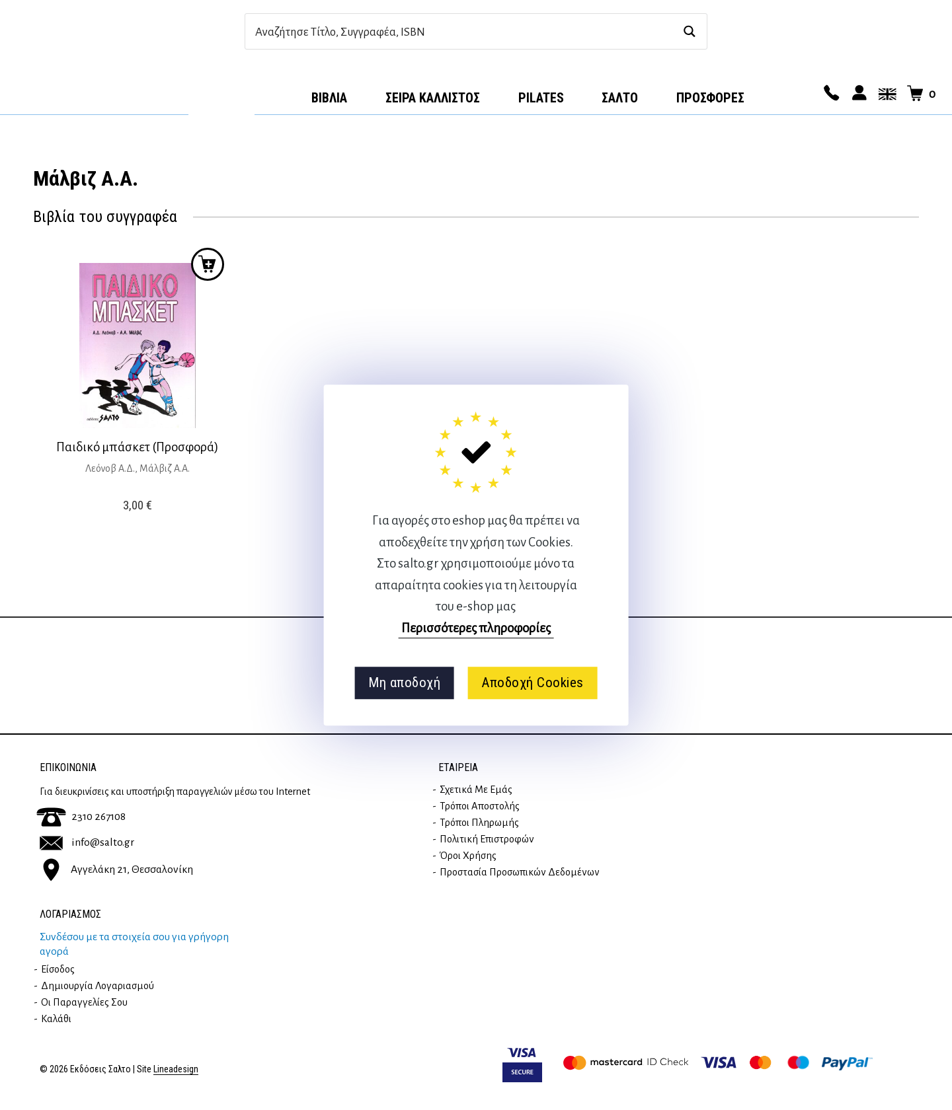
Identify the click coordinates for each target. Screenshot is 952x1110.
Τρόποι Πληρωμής (479, 822)
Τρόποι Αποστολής (480, 806)
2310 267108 (81, 817)
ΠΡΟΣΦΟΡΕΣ (710, 98)
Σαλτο (620, 98)
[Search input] (461, 31)
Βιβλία (329, 98)
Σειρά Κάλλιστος (432, 98)
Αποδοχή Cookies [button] (532, 682)
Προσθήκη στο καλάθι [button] (207, 264)
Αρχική (221, 93)
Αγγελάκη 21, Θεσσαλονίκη (116, 869)
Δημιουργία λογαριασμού (97, 985)
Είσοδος (58, 969)
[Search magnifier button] (689, 31)
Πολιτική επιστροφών (487, 839)
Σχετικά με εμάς (476, 789)
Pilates (541, 98)
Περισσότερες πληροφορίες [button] (476, 628)
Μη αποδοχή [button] (404, 682)
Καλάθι (56, 1019)
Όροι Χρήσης (468, 855)
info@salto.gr (87, 842)
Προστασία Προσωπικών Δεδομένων (520, 872)
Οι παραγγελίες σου (84, 1002)
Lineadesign (175, 1069)
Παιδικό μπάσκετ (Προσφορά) (137, 447)
